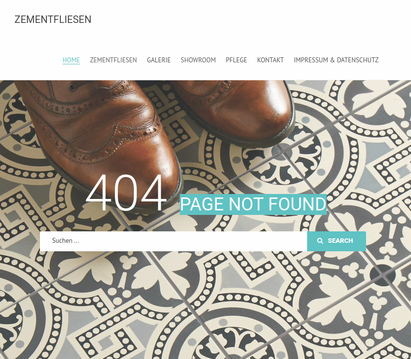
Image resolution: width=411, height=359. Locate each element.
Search (335, 240)
